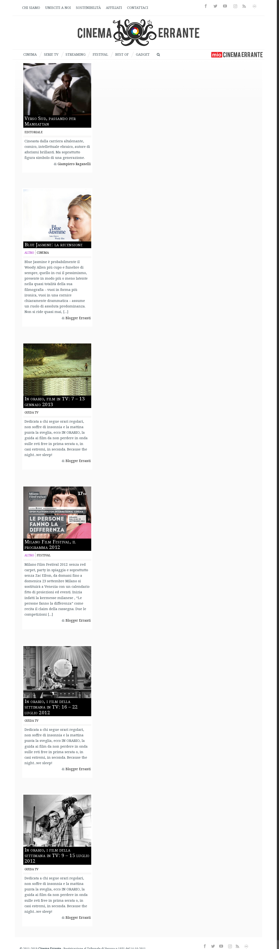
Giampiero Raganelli (74, 164)
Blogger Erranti (78, 318)
